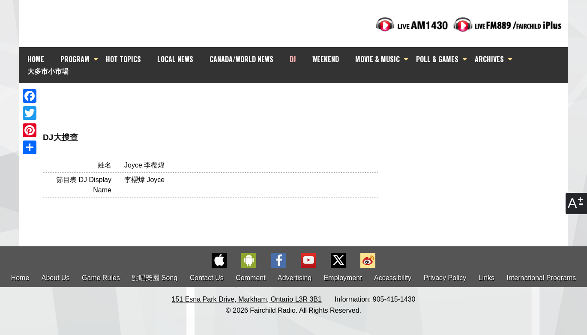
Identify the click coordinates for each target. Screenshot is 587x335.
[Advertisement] (301, 98)
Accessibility (392, 277)
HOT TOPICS (123, 59)
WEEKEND (325, 59)
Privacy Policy (445, 277)
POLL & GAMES (437, 59)
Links (486, 277)
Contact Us (207, 277)
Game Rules (101, 277)
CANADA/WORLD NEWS (241, 59)
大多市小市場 (48, 71)
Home (20, 277)
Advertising (294, 277)
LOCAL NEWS (175, 59)
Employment (343, 277)
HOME (35, 59)
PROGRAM (75, 59)
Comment (250, 277)
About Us (56, 277)
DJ (293, 59)
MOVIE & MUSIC (377, 59)
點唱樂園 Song (155, 277)
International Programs (541, 277)
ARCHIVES (489, 59)
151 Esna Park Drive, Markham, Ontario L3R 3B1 (247, 299)
